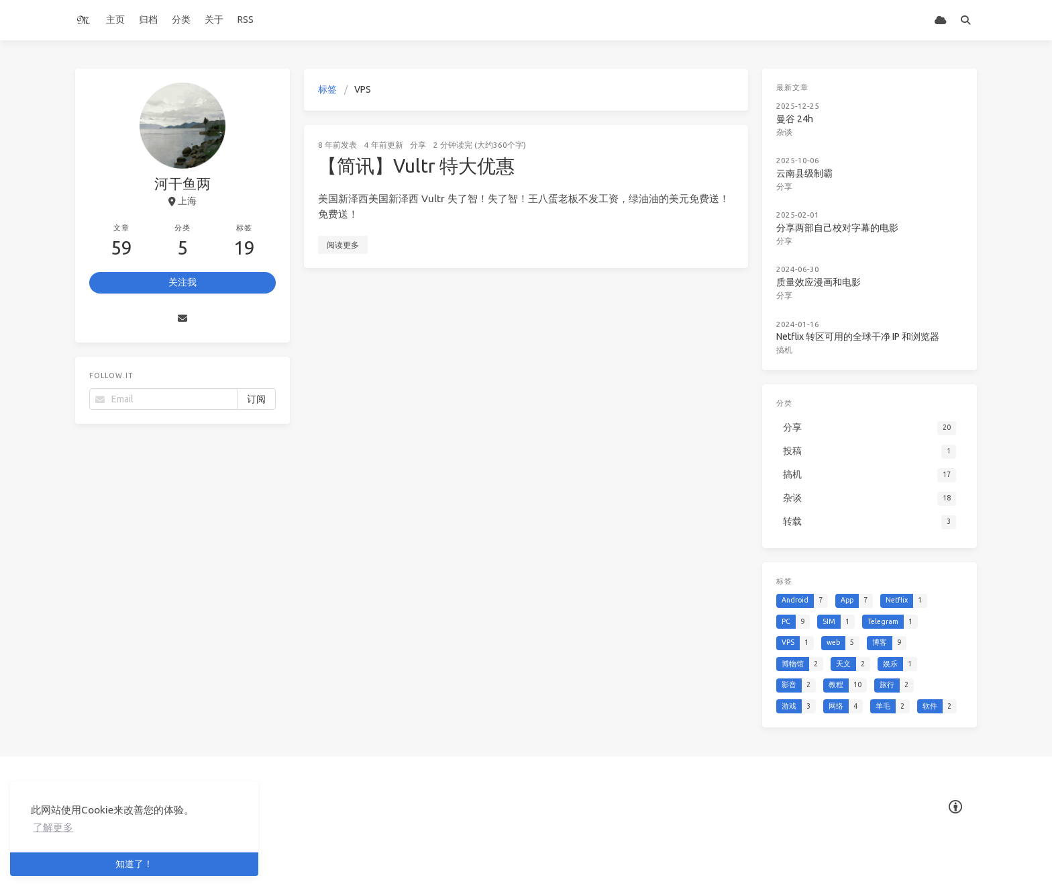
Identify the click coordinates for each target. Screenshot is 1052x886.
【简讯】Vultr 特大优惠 (416, 165)
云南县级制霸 (804, 173)
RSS (246, 19)
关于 (214, 19)
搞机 (784, 349)
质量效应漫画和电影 (818, 282)
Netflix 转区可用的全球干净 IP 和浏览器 (857, 336)
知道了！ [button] (134, 863)
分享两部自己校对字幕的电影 (837, 227)
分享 (418, 144)
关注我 (182, 282)
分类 (181, 19)
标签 (327, 89)
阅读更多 (343, 244)
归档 (148, 19)
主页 (115, 19)
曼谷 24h (794, 119)
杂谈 (784, 132)
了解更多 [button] (53, 827)
